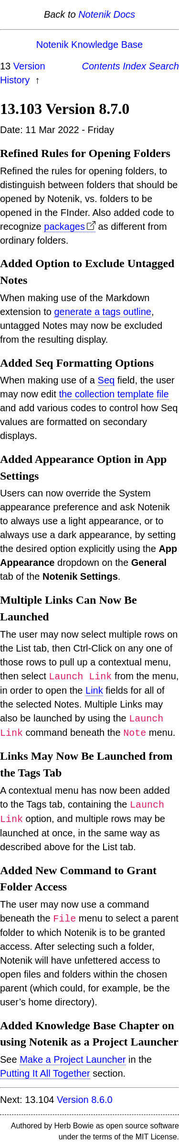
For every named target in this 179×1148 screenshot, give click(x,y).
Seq (106, 380)
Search (164, 66)
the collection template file (113, 394)
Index (134, 66)
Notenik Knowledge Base (89, 44)
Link (94, 690)
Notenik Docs (106, 14)
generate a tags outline (102, 311)
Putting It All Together (45, 1073)
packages (64, 226)
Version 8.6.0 (85, 1099)
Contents (101, 66)
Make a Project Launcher (73, 1059)
